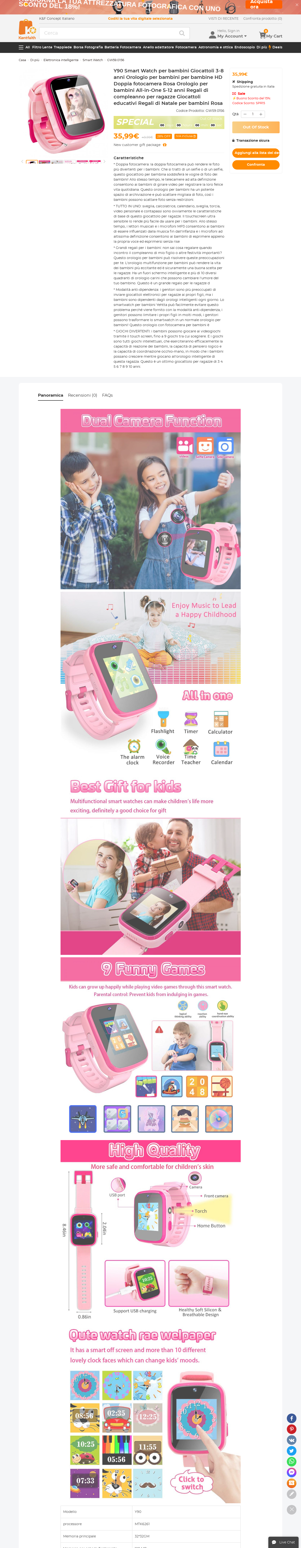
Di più (262, 47)
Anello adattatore (158, 47)
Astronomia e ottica (215, 47)
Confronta (256, 164)
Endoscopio (244, 47)
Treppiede (63, 47)
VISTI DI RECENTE (224, 18)
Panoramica (50, 395)
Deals (275, 47)
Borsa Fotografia (88, 47)
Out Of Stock (256, 127)
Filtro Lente (42, 47)
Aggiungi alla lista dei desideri (257, 153)
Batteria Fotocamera (122, 47)
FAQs (107, 395)
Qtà (235, 114)
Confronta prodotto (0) (262, 18)
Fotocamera (186, 47)
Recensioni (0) (82, 395)
